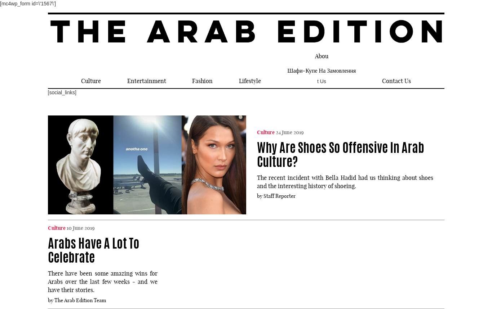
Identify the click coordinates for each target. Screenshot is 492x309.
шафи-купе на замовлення (321, 70)
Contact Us (396, 81)
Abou (321, 56)
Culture (91, 81)
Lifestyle (250, 81)
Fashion (202, 81)
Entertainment (146, 81)
